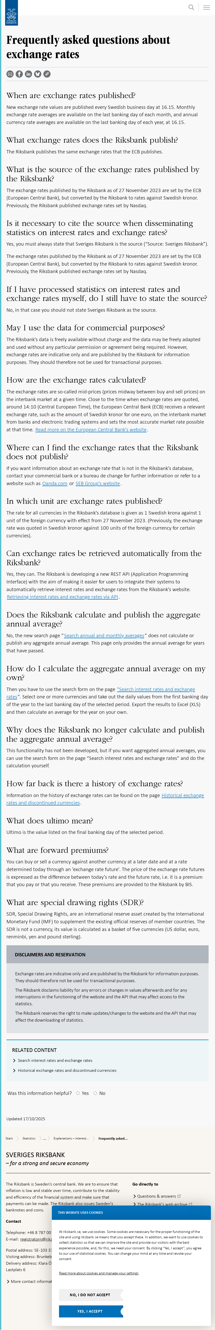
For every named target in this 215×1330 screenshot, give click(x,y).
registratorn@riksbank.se (43, 1239)
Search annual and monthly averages (104, 635)
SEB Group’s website (98, 483)
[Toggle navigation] (206, 7)
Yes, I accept (90, 1311)
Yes (85, 1093)
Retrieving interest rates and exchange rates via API (62, 596)
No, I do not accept (90, 1295)
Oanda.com (54, 483)
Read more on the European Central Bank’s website (90, 429)
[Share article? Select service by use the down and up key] (29, 74)
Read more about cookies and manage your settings (99, 1273)
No (102, 1093)
